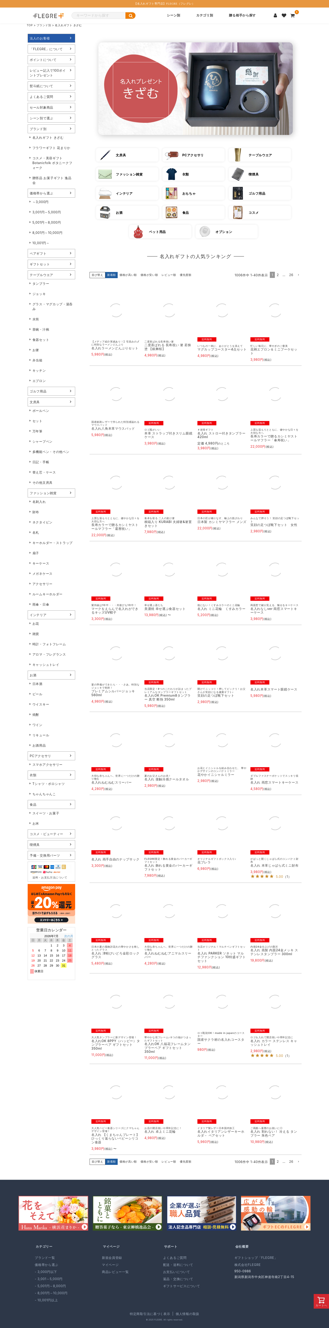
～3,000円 (40, 202)
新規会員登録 (112, 1258)
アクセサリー (42, 584)
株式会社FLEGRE (247, 1265)
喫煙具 (35, 845)
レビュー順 (169, 275)
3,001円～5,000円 (46, 212)
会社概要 (242, 1246)
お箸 (35, 350)
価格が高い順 (128, 275)
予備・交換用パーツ (45, 855)
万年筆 (37, 431)
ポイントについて (43, 60)
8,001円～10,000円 (47, 233)
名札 (35, 532)
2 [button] (278, 275)
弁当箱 (37, 360)
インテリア (38, 615)
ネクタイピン (42, 522)
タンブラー (40, 283)
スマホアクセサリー (47, 764)
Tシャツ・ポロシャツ (48, 784)
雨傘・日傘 (40, 604)
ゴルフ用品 (38, 391)
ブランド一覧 (45, 1258)
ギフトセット (40, 264)
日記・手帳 (40, 462)
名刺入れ (39, 502)
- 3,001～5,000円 (49, 1279)
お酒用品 (39, 745)
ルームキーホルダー (47, 594)
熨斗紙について (41, 86)
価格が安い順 (149, 275)
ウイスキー (40, 704)
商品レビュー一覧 (115, 1272)
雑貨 (35, 634)
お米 (35, 823)
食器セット (40, 340)
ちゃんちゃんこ (44, 794)
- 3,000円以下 (46, 1272)
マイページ (111, 1246)
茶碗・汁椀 (40, 329)
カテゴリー (44, 1246)
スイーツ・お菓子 (45, 813)
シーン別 (173, 15)
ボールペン (40, 411)
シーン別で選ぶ (41, 118)
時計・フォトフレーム (49, 644)
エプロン (39, 381)
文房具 (35, 402)
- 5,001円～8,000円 (50, 1286)
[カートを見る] (292, 15)
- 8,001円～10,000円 (51, 1293)
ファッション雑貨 (43, 493)
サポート (171, 1246)
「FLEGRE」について (46, 49)
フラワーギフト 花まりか (51, 148)
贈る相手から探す (242, 15)
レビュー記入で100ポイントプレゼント (48, 72)
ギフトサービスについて (181, 1286)
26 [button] (291, 275)
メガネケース (42, 573)
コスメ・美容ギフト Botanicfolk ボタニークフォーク (52, 163)
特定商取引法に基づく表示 (150, 1314)
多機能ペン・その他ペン (50, 452)
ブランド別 (44, 25)
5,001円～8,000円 (46, 222)
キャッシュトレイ (45, 665)
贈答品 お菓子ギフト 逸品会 (52, 180)
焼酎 (35, 714)
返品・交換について (178, 1279)
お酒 (33, 675)
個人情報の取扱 (187, 1314)
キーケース (40, 563)
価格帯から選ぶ (41, 193)
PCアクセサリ (40, 756)
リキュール (40, 735)
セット (37, 421)
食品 (33, 804)
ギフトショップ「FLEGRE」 (256, 1258)
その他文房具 (42, 482)
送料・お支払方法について (49, 877)
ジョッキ (39, 294)
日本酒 (37, 684)
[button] (298, 275)
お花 (35, 623)
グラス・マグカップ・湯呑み (52, 306)
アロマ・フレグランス (49, 654)
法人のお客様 (40, 38)
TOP (30, 25)
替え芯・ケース (44, 472)
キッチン (39, 370)
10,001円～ (41, 243)
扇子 (35, 553)
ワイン (37, 725)
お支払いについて (176, 1272)
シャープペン (42, 441)
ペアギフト (38, 253)
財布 (35, 512)
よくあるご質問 (41, 97)
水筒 (35, 319)
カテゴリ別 (204, 15)
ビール (37, 694)
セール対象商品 (41, 107)
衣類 (33, 775)
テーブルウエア (41, 275)
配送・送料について (178, 1265)
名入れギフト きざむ (48, 137)
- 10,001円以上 (46, 1300)
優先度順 (185, 275)
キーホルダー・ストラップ (52, 543)
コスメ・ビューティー (46, 834)
